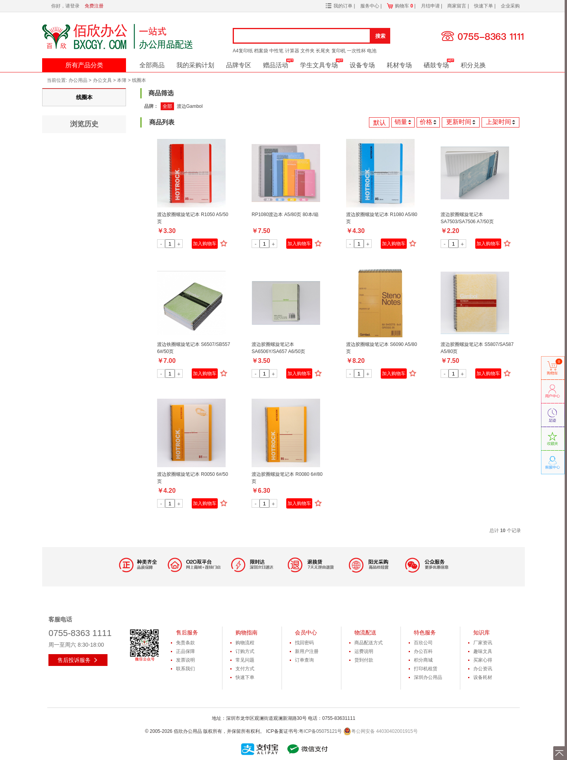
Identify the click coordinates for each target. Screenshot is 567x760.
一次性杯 (356, 51)
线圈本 (139, 80)
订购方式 (244, 651)
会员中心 (306, 632)
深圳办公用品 (428, 677)
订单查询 (304, 660)
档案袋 (261, 51)
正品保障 (185, 651)
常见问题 (244, 660)
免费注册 (94, 6)
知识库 (481, 632)
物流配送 (365, 632)
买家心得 (482, 660)
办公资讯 (482, 668)
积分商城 (423, 660)
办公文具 (102, 80)
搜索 (380, 36)
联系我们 (185, 668)
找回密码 (304, 642)
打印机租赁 (425, 668)
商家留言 (457, 6)
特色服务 (425, 632)
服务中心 (370, 6)
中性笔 (276, 51)
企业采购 (510, 6)
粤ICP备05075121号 (320, 731)
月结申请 (431, 6)
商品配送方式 (368, 642)
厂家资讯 (482, 642)
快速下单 (484, 6)
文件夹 (307, 51)
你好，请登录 (65, 6)
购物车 (404, 6)
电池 (371, 51)
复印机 (339, 51)
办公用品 (78, 80)
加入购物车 (205, 243)
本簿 (121, 80)
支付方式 (244, 668)
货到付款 (363, 660)
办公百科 (423, 651)
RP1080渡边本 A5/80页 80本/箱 (285, 214)
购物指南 (246, 632)
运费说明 (363, 651)
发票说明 (185, 660)
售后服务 (187, 632)
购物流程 (244, 642)
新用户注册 (307, 651)
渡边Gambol (190, 106)
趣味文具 (482, 651)
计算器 (292, 51)
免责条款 (185, 642)
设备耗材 (482, 677)
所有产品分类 (84, 65)
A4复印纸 (243, 51)
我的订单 (343, 6)
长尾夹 (323, 51)
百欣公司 (423, 642)
